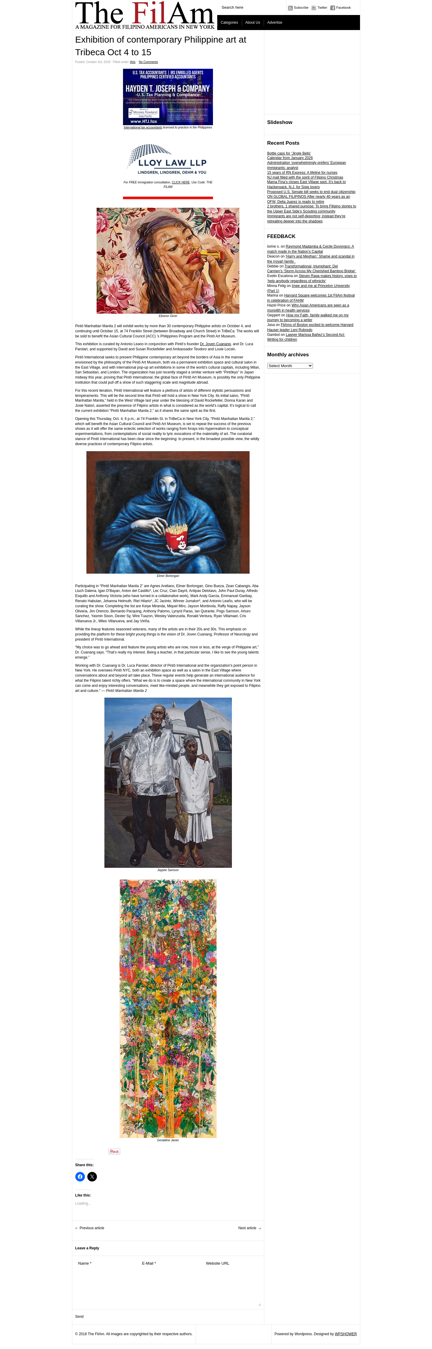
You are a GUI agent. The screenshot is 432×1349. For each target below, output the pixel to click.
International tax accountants (143, 127)
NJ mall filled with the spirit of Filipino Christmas (305, 177)
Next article (247, 1228)
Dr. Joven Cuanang (215, 344)
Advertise (274, 22)
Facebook (343, 7)
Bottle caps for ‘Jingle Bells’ (289, 153)
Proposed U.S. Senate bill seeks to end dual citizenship (311, 192)
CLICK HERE (181, 182)
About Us (252, 22)
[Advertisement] (312, 72)
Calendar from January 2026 (290, 158)
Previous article (92, 1228)
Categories (229, 22)
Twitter (322, 7)
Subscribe (301, 7)
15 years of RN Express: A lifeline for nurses (302, 173)
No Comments (148, 62)
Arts (133, 62)
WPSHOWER (346, 1334)
